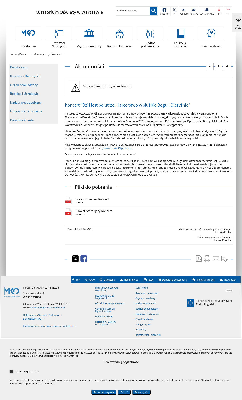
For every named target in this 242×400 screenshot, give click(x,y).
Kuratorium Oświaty (64, 12)
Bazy (151, 289)
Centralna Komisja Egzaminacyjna (105, 319)
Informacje (38, 60)
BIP (78, 289)
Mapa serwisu (131, 289)
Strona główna (18, 60)
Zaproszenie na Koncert (96, 205)
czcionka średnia (218, 71)
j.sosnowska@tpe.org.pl (117, 154)
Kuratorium (18, 73)
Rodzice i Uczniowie (24, 99)
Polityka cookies (206, 289)
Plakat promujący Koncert (98, 219)
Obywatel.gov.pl (104, 326)
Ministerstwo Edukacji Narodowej (106, 298)
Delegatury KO (143, 334)
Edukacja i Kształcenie (26, 117)
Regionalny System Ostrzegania (105, 332)
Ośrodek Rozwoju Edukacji (109, 313)
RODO (91, 289)
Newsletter (230, 289)
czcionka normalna (209, 71)
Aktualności (57, 60)
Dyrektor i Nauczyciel (25, 82)
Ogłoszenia (109, 289)
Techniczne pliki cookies (27, 371)
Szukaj (153, 11)
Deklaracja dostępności (174, 289)
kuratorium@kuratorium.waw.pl (47, 317)
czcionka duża (227, 71)
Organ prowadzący (24, 90)
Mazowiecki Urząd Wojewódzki (104, 306)
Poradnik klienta (22, 126)
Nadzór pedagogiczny (26, 108)
